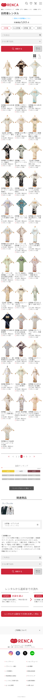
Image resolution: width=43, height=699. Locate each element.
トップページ (8, 661)
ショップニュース (31, 661)
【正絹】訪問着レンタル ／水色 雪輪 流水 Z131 (34, 79)
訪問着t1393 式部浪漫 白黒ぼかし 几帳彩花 (34, 217)
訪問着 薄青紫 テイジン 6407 (7, 385)
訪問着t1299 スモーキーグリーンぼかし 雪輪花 (7, 190)
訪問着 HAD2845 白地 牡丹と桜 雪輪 (34, 385)
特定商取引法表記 (10, 676)
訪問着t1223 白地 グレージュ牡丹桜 (34, 189)
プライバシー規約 (10, 666)
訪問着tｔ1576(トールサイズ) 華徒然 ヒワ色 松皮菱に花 (21, 107)
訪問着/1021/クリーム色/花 (21, 303)
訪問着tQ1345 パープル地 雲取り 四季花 (7, 217)
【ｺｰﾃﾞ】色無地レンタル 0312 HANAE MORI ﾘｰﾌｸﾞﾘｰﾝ (21, 275)
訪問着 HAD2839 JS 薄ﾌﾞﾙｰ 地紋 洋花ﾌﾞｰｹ (35, 304)
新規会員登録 (30, 671)
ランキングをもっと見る (20, 488)
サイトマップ (30, 676)
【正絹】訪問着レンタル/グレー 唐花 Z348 (7, 134)
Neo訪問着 (16, 28)
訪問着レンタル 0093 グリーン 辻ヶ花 (21, 162)
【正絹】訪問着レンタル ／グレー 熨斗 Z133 (7, 304)
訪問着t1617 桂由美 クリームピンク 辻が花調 (7, 443)
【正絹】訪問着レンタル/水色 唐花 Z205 (34, 245)
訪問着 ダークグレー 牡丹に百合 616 (21, 359)
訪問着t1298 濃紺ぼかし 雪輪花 (7, 161)
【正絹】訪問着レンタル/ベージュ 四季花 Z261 (34, 162)
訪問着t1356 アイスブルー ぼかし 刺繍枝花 (34, 332)
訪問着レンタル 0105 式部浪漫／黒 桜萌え (21, 190)
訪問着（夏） (27, 28)
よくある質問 (8, 685)
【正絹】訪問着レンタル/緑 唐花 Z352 (21, 385)
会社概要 (29, 666)
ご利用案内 (8, 671)
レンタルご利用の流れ (11, 680)
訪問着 (6, 28)
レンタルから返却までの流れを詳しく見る (21, 613)
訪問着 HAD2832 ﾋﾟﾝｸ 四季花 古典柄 (7, 78)
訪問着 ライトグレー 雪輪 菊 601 (34, 274)
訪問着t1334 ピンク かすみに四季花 (34, 413)
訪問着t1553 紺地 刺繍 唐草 (7, 331)
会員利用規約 (30, 680)
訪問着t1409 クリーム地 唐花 (34, 359)
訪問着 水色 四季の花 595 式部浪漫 (21, 331)
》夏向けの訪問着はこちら (21, 18)
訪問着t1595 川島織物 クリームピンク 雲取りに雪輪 (34, 134)
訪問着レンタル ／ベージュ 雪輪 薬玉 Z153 (7, 413)
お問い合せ (30, 685)
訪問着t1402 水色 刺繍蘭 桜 (34, 106)
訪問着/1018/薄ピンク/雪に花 (21, 134)
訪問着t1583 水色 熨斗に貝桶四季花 (7, 244)
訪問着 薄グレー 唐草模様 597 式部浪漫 (7, 359)
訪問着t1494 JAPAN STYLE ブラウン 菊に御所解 (21, 79)
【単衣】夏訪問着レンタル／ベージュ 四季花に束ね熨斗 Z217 (21, 414)
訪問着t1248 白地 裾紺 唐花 (7, 106)
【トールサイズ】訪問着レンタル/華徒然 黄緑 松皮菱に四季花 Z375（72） (7, 275)
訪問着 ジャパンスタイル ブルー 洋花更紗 (21, 217)
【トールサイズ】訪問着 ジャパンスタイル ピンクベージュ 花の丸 (21, 246)
